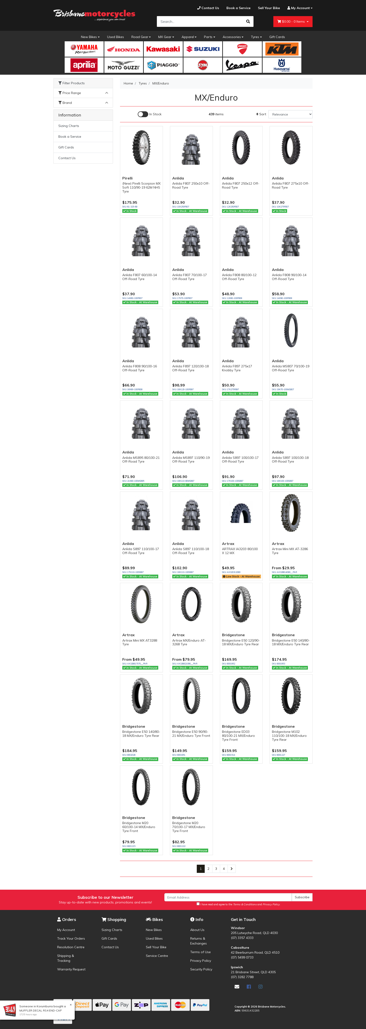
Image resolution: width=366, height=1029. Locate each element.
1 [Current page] (201, 869)
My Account (66, 930)
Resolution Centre (70, 947)
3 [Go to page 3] (216, 869)
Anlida (178, 178)
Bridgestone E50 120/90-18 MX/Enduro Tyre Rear (241, 642)
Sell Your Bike (156, 947)
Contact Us (67, 158)
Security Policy (201, 969)
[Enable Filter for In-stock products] (150, 114)
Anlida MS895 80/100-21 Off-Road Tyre (141, 460)
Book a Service (69, 136)
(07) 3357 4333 (242, 938)
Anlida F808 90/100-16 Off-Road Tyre (139, 368)
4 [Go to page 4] (224, 869)
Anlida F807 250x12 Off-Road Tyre (240, 185)
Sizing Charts (68, 126)
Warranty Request (71, 969)
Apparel (188, 37)
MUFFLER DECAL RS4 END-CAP (40, 1010)
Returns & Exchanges (198, 940)
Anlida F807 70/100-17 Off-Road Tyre (189, 277)
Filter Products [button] (71, 83)
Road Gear (139, 37)
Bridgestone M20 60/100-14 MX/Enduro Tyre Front (138, 827)
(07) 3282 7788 (242, 977)
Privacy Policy (200, 961)
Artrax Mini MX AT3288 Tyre (139, 642)
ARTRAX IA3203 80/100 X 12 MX (240, 551)
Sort (261, 114)
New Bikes (89, 37)
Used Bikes (115, 37)
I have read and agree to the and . (238, 904)
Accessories (232, 37)
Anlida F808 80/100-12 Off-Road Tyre (239, 277)
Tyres (255, 37)
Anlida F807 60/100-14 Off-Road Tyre (139, 277)
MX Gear (164, 37)
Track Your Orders (71, 938)
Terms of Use (200, 952)
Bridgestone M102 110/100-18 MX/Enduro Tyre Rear (289, 736)
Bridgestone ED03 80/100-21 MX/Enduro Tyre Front (238, 736)
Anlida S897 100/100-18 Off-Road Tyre (290, 460)
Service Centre (157, 956)
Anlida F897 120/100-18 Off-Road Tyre (190, 368)
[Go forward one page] (232, 869)
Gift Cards (277, 37)
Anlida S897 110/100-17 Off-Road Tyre (140, 551)
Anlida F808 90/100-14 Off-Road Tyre (289, 277)
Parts (208, 37)
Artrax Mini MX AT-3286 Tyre (290, 551)
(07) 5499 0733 (242, 957)
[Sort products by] (290, 114)
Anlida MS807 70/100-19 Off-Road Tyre (290, 368)
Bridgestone (233, 634)
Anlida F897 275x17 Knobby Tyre (237, 368)
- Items (291, 21)
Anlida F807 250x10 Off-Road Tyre (191, 185)
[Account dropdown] (298, 8)
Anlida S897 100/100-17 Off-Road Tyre (240, 460)
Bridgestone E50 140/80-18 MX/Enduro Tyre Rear (291, 642)
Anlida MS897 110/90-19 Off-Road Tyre (191, 460)
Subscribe (302, 897)
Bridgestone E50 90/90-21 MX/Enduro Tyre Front (191, 734)
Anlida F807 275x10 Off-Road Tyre (290, 185)
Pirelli (127, 178)
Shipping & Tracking (65, 958)
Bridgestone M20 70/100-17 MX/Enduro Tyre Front (188, 827)
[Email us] (237, 987)
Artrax (228, 543)
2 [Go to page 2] (208, 869)
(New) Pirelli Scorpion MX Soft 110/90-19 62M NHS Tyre (141, 187)
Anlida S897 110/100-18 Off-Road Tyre (190, 551)
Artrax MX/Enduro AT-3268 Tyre (189, 642)
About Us (197, 930)
